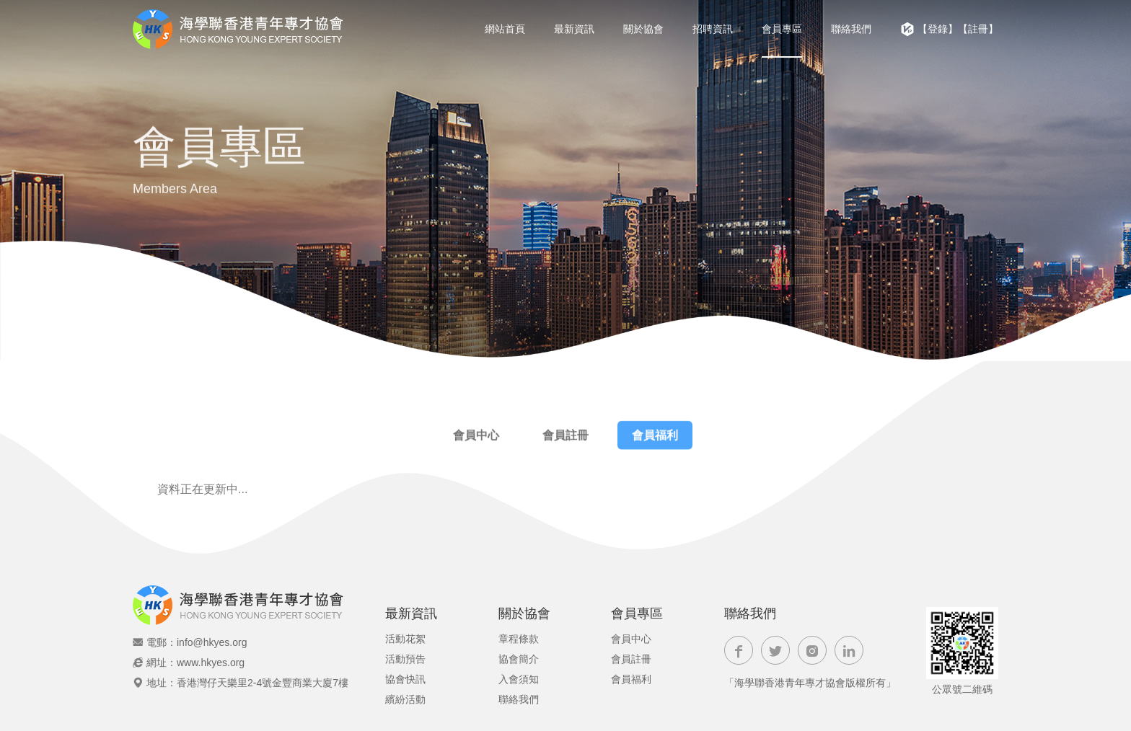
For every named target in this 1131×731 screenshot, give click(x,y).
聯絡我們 (851, 29)
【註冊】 (978, 29)
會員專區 (782, 29)
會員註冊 (565, 438)
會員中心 (476, 438)
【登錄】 (937, 29)
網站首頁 (505, 29)
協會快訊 (405, 679)
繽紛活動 (405, 699)
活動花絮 (405, 638)
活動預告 (405, 659)
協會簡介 (518, 659)
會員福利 (655, 438)
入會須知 (518, 679)
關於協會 (643, 29)
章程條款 (518, 638)
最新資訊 (574, 29)
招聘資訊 (712, 29)
